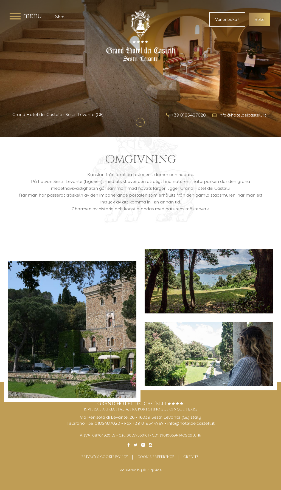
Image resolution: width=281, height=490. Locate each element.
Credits (190, 457)
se (59, 16)
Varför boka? (227, 19)
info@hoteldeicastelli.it (239, 115)
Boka (259, 19)
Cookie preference (155, 457)
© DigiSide (152, 470)
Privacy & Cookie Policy (104, 457)
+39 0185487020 (186, 115)
